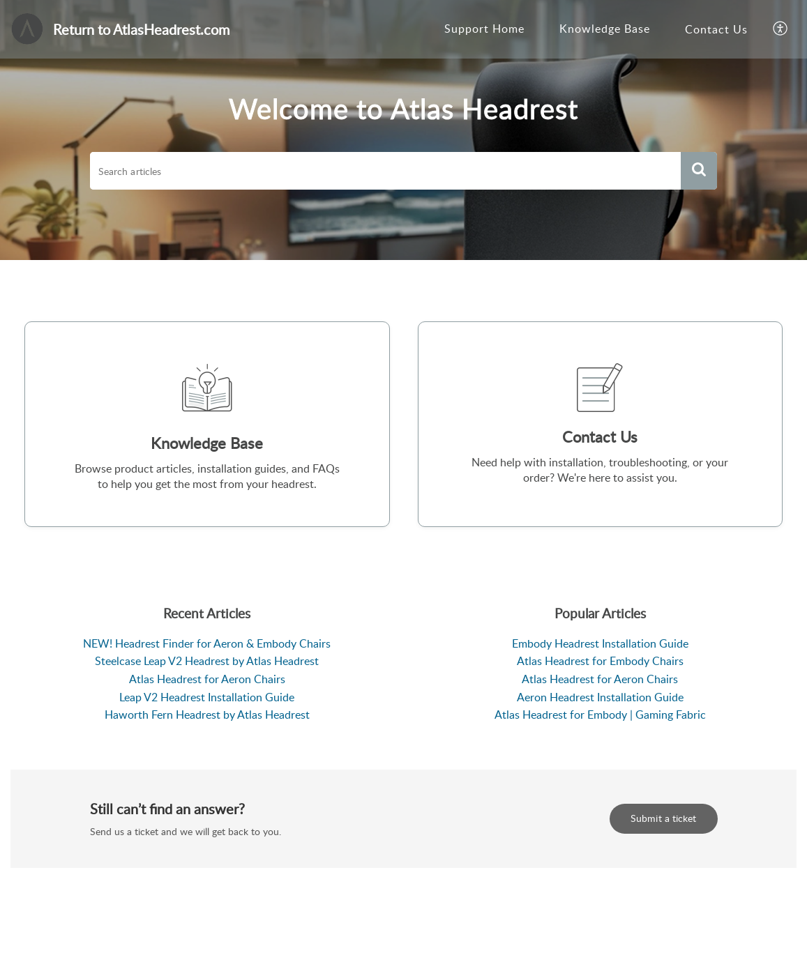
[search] (385, 171)
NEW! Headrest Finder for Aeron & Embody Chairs (207, 643)
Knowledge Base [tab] (604, 28)
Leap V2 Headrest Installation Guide (206, 697)
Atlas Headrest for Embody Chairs (600, 661)
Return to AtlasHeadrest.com (141, 29)
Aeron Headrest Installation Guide (600, 697)
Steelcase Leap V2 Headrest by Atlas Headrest (207, 661)
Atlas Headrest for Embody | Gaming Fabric (600, 714)
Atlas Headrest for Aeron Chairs (207, 679)
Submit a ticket (664, 818)
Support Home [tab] (484, 28)
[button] (781, 29)
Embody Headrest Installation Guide (600, 643)
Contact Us (716, 29)
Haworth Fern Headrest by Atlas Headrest (207, 714)
